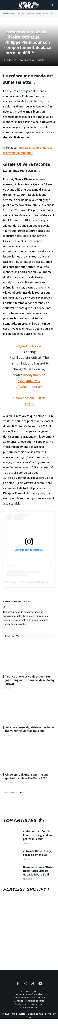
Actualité (15, 13)
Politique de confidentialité (29, 994)
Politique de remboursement (29, 1004)
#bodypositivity (29, 380)
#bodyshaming (34, 375)
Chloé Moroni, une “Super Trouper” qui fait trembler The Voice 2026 (28, 776)
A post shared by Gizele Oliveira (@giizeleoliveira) (30, 582)
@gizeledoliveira (29, 346)
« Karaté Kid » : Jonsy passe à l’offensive (37, 853)
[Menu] (5, 5)
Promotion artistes (29, 1007)
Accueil (6, 13)
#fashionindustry (29, 386)
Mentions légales (29, 991)
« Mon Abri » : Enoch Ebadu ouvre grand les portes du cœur (37, 835)
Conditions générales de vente (29, 1000)
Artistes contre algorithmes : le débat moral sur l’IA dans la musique (29, 729)
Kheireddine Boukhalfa (19, 60)
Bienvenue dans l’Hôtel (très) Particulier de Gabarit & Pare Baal (38, 870)
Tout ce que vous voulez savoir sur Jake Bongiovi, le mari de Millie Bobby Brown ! (29, 680)
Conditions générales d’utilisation (29, 997)
